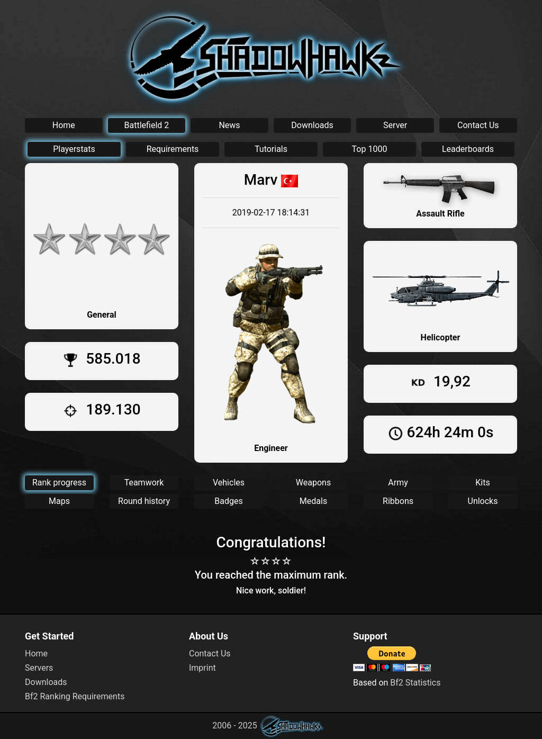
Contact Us (478, 125)
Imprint (202, 668)
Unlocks (483, 501)
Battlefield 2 (146, 125)
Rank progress (59, 482)
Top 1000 (369, 149)
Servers (39, 668)
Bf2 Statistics (415, 683)
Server (395, 125)
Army (398, 482)
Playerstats (74, 149)
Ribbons (398, 501)
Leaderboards (468, 149)
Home (63, 125)
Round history (144, 501)
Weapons (313, 482)
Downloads (312, 125)
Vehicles (229, 482)
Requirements (173, 149)
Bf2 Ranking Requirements (74, 696)
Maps (59, 501)
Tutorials (271, 149)
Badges (228, 501)
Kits (482, 482)
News (229, 125)
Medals (313, 501)
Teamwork (144, 482)
